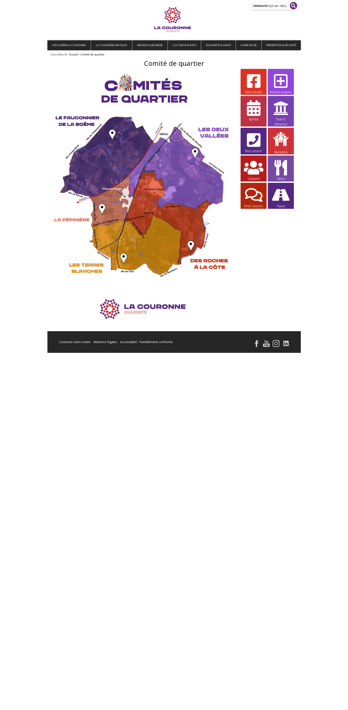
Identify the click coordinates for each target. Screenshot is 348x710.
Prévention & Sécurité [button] (281, 45)
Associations (281, 142)
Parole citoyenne (253, 197)
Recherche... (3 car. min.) (269, 6)
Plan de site (75, 4)
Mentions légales (105, 342)
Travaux (281, 197)
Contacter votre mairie (75, 342)
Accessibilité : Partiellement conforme (146, 342)
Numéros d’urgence (281, 83)
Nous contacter (253, 142)
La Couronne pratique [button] (111, 45)
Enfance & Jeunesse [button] (150, 45)
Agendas (253, 110)
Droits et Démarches (281, 110)
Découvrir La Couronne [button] (69, 45)
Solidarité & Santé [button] (218, 45)
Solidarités (253, 170)
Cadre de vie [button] (248, 45)
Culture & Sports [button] (184, 45)
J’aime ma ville (253, 83)
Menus (281, 170)
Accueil (54, 4)
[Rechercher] (293, 5)
